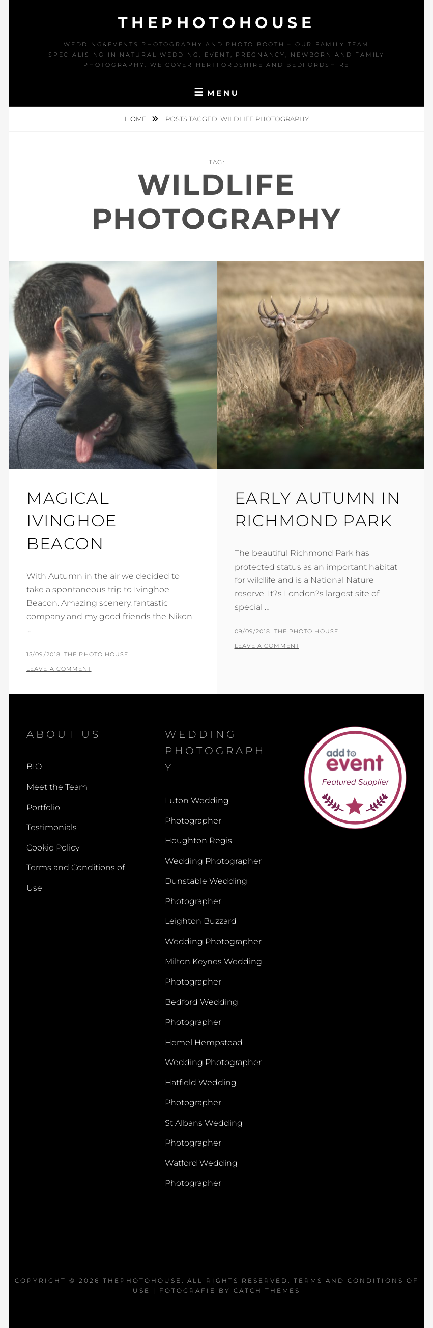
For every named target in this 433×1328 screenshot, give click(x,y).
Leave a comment (59, 668)
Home (136, 119)
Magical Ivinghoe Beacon (71, 521)
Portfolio (43, 807)
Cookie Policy (52, 848)
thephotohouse (216, 22)
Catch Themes (267, 1290)
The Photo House (96, 654)
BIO (34, 767)
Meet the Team (57, 787)
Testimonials (51, 827)
